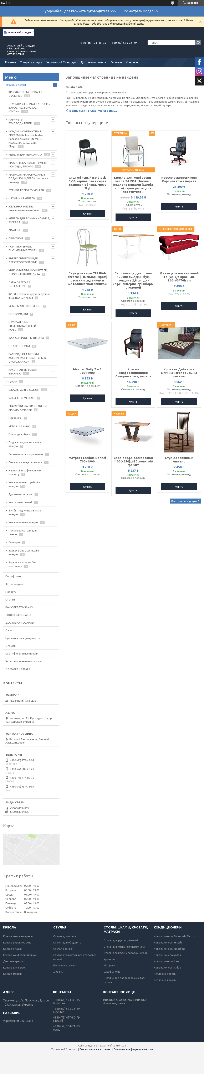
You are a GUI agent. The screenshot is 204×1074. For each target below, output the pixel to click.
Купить (87, 213)
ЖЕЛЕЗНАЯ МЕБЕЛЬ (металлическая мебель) (24, 208)
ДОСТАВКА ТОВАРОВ (19, 622)
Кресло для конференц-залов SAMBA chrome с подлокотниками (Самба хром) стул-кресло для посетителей (133, 184)
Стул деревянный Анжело (179, 459)
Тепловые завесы (165, 973)
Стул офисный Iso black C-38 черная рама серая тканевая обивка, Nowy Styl (87, 183)
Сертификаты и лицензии (21, 653)
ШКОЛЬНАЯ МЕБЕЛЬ (22, 198)
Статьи (10, 599)
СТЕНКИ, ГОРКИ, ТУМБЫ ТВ (26, 190)
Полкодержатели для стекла (23, 532)
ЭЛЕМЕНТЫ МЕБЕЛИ (22, 397)
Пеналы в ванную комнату (25, 462)
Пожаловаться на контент (96, 1049)
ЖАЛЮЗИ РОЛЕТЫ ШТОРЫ (26, 337)
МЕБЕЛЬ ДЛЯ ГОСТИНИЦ (25, 305)
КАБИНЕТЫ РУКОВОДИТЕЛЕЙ (20, 121)
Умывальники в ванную (23, 522)
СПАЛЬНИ (15, 230)
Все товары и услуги (184, 501)
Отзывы (116, 62)
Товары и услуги (31, 62)
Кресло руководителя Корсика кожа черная (179, 179)
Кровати (109, 959)
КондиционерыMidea (167, 954)
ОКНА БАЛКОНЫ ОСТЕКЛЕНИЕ (19, 284)
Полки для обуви (19, 434)
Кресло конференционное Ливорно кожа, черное (133, 372)
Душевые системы (20, 494)
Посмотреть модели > (140, 11)
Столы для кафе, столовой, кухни (125, 952)
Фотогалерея (14, 584)
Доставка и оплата (93, 62)
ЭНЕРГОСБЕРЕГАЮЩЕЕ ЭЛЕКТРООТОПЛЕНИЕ (23, 260)
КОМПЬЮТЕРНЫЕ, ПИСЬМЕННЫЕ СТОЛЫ (23, 248)
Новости (10, 591)
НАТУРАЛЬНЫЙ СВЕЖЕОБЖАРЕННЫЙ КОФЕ (22, 326)
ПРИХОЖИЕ (16, 238)
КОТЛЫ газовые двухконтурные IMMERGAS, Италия (29, 296)
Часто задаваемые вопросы (23, 661)
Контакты (132, 62)
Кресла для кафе (14, 967)
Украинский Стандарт (61, 62)
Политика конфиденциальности (133, 1049)
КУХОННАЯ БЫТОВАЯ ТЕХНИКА (23, 371)
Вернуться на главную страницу (93, 110)
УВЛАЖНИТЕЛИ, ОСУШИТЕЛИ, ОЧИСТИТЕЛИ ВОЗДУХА (28, 272)
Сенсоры (14, 542)
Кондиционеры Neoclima (169, 948)
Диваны (58, 971)
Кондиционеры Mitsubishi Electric (175, 936)
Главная (10, 62)
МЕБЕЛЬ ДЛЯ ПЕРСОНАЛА (25, 154)
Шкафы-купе (112, 971)
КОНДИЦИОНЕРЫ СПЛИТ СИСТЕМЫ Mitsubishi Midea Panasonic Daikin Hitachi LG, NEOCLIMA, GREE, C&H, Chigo (26, 139)
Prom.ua (121, 1045)
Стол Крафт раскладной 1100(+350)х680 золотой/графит (133, 461)
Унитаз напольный (20, 502)
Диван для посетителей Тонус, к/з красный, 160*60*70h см (179, 276)
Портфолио (13, 576)
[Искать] (198, 42)
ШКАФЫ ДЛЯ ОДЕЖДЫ (24, 389)
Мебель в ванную (19, 426)
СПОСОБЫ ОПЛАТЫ (18, 614)
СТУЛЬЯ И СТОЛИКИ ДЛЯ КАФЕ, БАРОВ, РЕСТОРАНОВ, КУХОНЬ (29, 107)
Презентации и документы (22, 638)
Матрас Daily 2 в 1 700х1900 (87, 370)
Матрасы (110, 965)
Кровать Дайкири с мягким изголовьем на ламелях (179, 372)
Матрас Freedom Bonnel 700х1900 (87, 459)
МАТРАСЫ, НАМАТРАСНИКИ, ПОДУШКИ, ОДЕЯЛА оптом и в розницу (28, 178)
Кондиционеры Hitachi (168, 942)
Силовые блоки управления (26, 454)
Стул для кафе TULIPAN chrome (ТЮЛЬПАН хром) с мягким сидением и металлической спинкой (87, 278)
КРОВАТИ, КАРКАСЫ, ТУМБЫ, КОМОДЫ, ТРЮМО (28, 164)
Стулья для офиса (64, 936)
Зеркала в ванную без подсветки (22, 564)
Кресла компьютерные (18, 936)
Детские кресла (13, 961)
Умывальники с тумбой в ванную (24, 484)
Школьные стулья (64, 965)
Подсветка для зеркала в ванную (25, 444)
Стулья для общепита (67, 942)
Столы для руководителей (121, 940)
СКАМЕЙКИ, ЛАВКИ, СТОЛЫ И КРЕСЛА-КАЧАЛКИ (28, 407)
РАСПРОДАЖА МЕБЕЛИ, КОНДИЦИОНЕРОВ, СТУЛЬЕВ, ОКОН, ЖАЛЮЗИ (28, 358)
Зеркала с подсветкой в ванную (24, 552)
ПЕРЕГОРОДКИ (18, 314)
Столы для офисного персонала (124, 946)
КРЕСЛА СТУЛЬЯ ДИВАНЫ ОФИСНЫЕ (25, 93)
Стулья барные (63, 948)
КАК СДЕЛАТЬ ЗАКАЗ (19, 607)
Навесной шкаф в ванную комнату (25, 472)
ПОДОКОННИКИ (19, 345)
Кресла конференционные (20, 954)
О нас (8, 630)
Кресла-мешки (12, 973)
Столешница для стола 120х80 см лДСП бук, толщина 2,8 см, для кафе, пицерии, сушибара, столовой (133, 280)
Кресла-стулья (12, 948)
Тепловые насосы (165, 980)
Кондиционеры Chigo (167, 967)
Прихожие (15, 417)
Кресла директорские (17, 942)
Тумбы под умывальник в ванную (25, 512)
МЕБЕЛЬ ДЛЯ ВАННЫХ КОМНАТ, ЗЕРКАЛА (29, 220)
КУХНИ (13, 381)
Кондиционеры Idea (166, 961)
